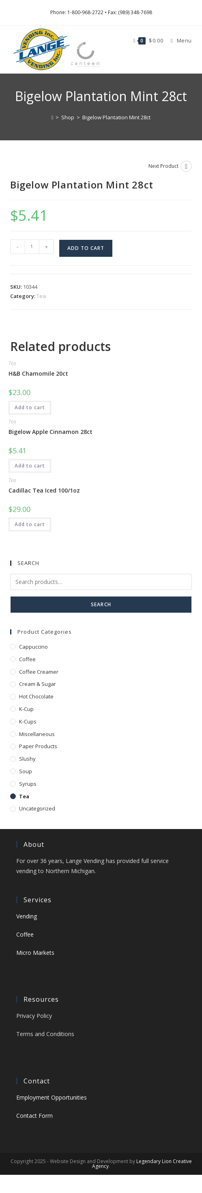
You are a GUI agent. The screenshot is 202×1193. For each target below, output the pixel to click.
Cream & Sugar (37, 683)
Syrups (28, 783)
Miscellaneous (37, 734)
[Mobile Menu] (178, 40)
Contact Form (34, 1115)
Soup (25, 771)
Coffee (27, 659)
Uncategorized (37, 808)
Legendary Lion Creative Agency (142, 1164)
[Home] (53, 117)
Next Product (163, 166)
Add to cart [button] (30, 407)
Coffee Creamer (38, 671)
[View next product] (186, 166)
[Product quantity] (32, 246)
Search (101, 604)
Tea (41, 296)
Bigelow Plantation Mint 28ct (116, 117)
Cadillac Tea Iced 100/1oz (44, 490)
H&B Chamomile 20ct (38, 373)
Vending (26, 916)
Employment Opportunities (51, 1097)
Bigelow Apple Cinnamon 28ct (50, 432)
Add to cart (85, 248)
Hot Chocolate (36, 696)
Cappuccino (33, 646)
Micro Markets (35, 952)
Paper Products (38, 746)
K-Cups (28, 721)
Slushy (27, 758)
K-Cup (26, 709)
